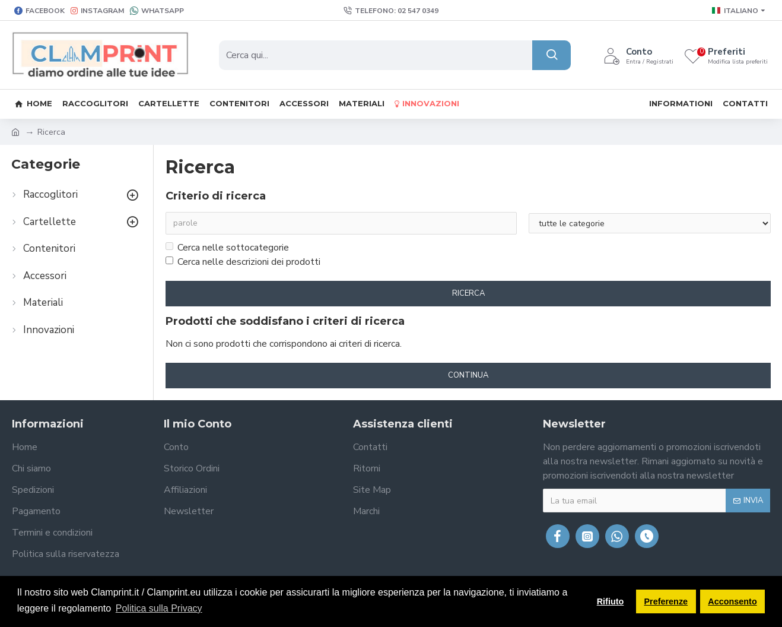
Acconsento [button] (732, 601)
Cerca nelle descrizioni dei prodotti (243, 261)
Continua (468, 375)
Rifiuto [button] (610, 601)
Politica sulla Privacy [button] (159, 608)
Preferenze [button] (666, 601)
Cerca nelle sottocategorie (227, 247)
